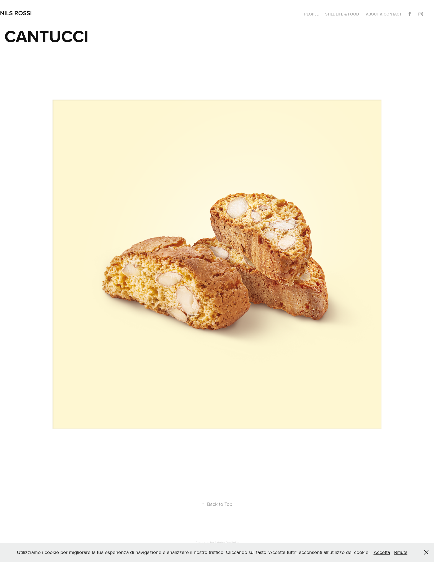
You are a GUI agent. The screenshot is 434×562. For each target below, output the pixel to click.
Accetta (382, 552)
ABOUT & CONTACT (384, 14)
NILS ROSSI (16, 13)
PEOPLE (311, 14)
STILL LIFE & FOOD (342, 14)
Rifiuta (400, 552)
